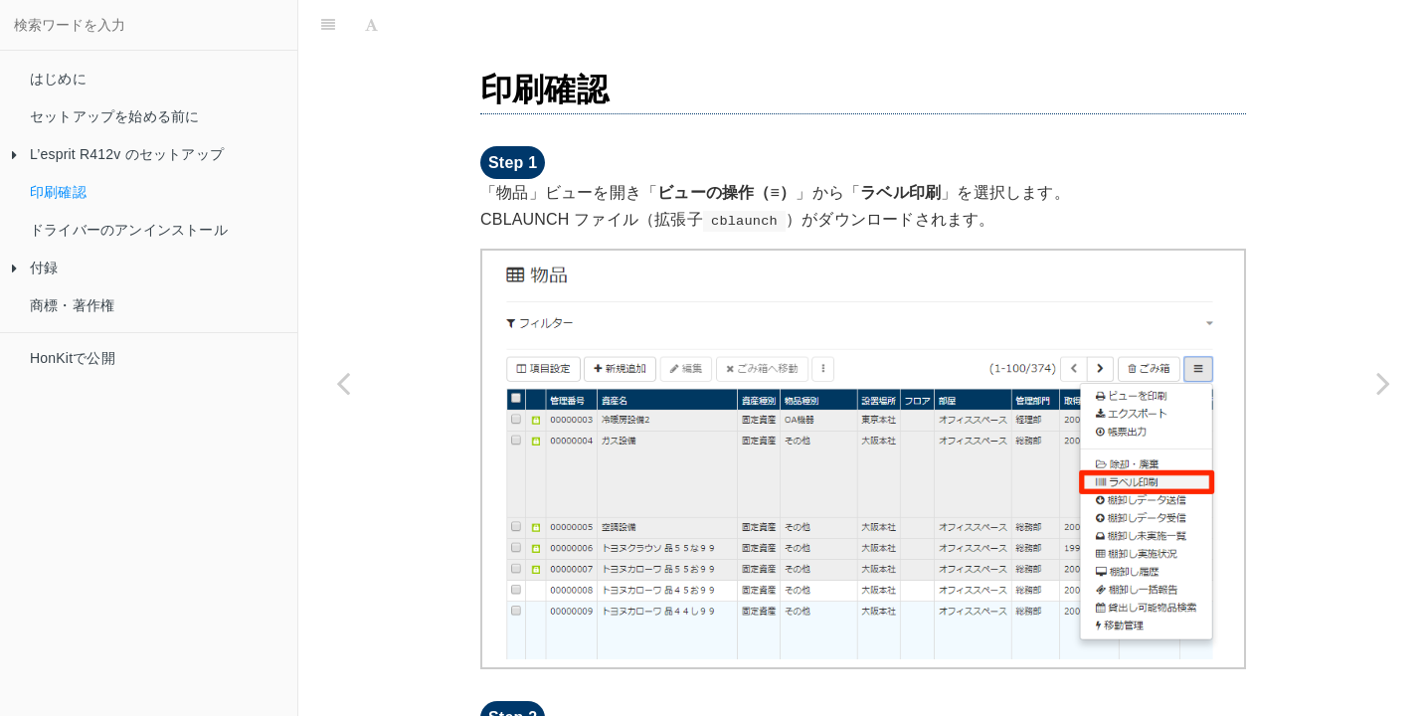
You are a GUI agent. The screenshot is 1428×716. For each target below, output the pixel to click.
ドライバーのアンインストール (129, 230)
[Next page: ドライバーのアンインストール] (1383, 383)
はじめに (58, 79)
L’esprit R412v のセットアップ (118, 154)
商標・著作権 (72, 305)
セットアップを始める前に (114, 116)
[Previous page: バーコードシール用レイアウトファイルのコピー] (343, 383)
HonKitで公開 (72, 358)
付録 (35, 267)
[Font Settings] (371, 25)
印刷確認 (58, 192)
